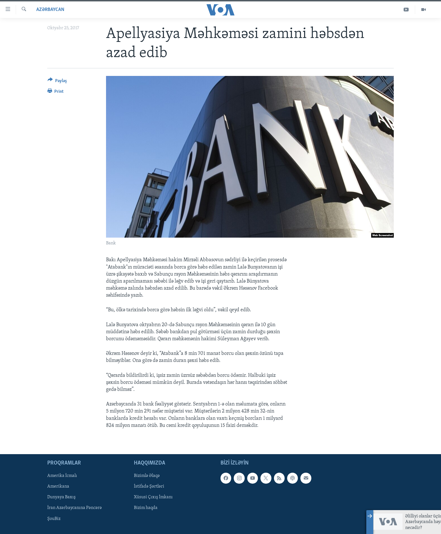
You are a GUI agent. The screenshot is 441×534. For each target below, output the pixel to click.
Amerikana (58, 486)
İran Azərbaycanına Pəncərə (74, 508)
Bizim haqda (146, 508)
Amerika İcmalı (62, 476)
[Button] (57, 81)
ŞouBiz (53, 518)
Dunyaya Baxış (61, 497)
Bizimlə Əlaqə (147, 476)
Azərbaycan (50, 9)
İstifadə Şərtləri (149, 486)
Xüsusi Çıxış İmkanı (153, 497)
